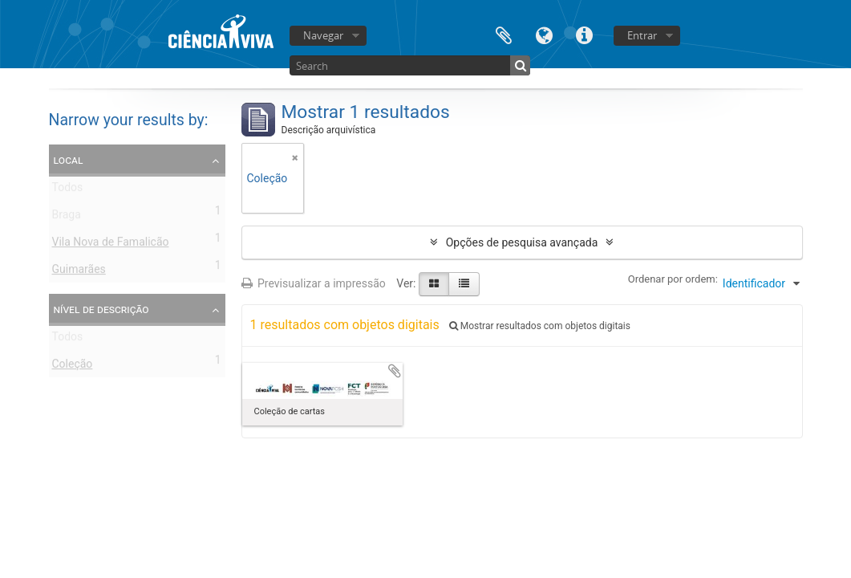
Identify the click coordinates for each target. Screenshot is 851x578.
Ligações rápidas (584, 34)
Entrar (642, 35)
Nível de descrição (101, 309)
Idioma (544, 34)
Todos (67, 190)
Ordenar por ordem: (673, 279)
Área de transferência (504, 34)
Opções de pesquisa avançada (522, 242)
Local (68, 159)
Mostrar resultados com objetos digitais (539, 326)
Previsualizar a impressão (313, 283)
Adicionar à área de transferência (395, 371)
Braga (66, 217)
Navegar (323, 35)
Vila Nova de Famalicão (110, 244)
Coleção (72, 366)
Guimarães (79, 272)
